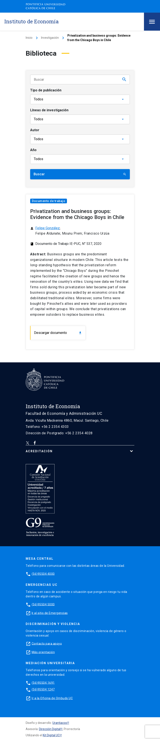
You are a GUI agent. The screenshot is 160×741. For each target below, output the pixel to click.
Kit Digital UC (51, 735)
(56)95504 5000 (43, 604)
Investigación (50, 37)
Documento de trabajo (48, 201)
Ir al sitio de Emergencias (50, 613)
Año (33, 150)
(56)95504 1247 (43, 689)
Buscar (80, 174)
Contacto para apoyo (47, 643)
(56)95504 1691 (43, 682)
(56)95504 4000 (43, 573)
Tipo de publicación (45, 90)
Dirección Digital (49, 729)
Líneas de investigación (49, 110)
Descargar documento (58, 333)
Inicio (29, 37)
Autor (34, 130)
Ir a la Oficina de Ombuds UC (52, 698)
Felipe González (47, 228)
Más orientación (43, 652)
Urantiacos (59, 723)
